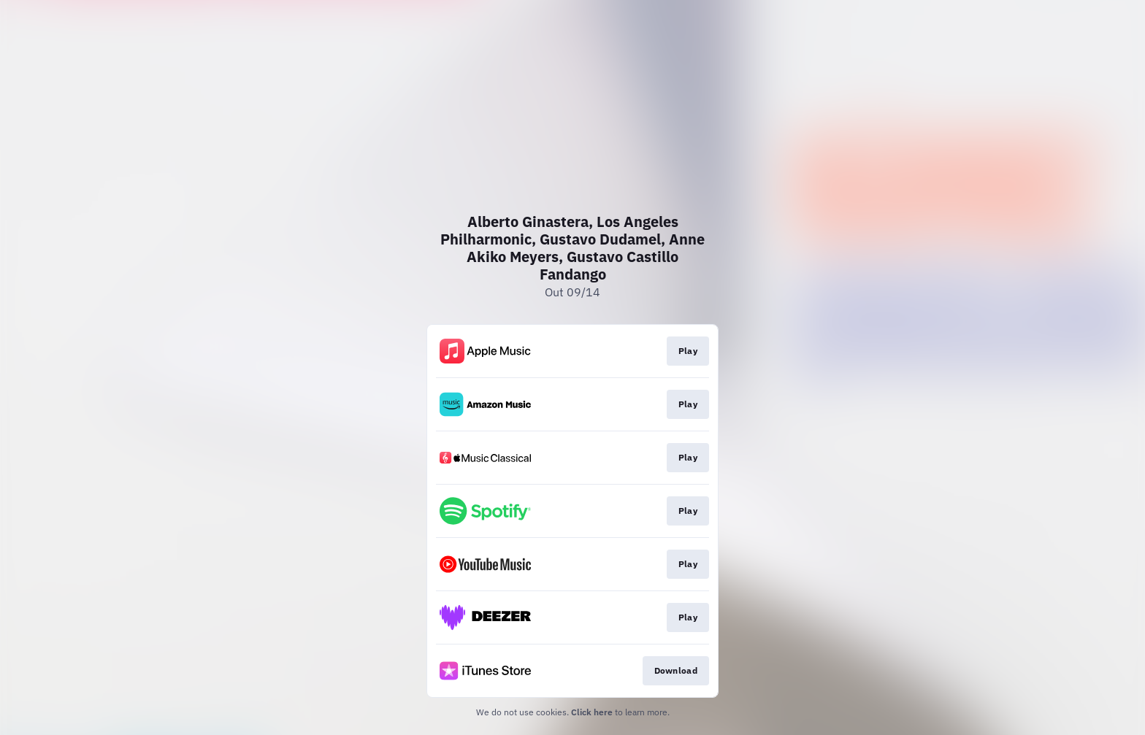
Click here (592, 712)
